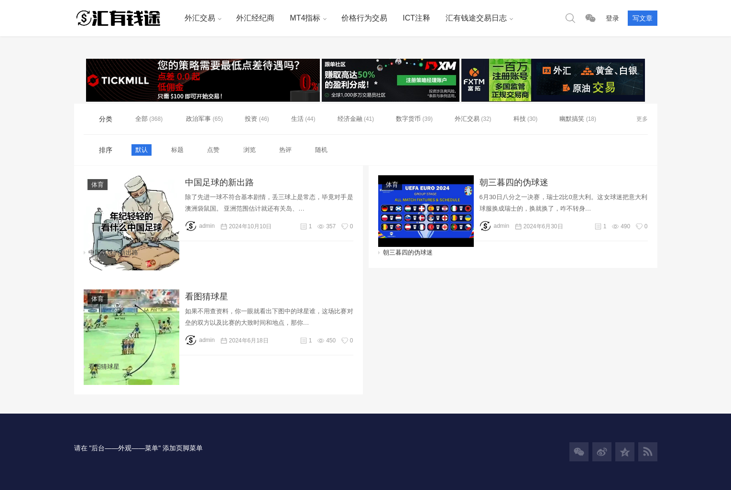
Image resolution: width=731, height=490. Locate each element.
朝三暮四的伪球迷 (514, 182)
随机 (321, 149)
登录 (612, 18)
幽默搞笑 (571, 118)
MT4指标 (305, 18)
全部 (142, 118)
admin (200, 226)
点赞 (213, 149)
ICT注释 (416, 18)
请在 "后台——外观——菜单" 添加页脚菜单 (138, 448)
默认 (141, 149)
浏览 (249, 149)
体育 (97, 184)
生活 (297, 118)
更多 (642, 119)
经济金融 (350, 118)
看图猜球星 (206, 296)
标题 (177, 149)
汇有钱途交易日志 (476, 18)
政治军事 (198, 118)
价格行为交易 (364, 18)
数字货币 (408, 118)
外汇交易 (200, 18)
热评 (285, 149)
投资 (251, 118)
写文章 (643, 18)
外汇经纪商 (255, 18)
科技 (519, 118)
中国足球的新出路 (219, 182)
